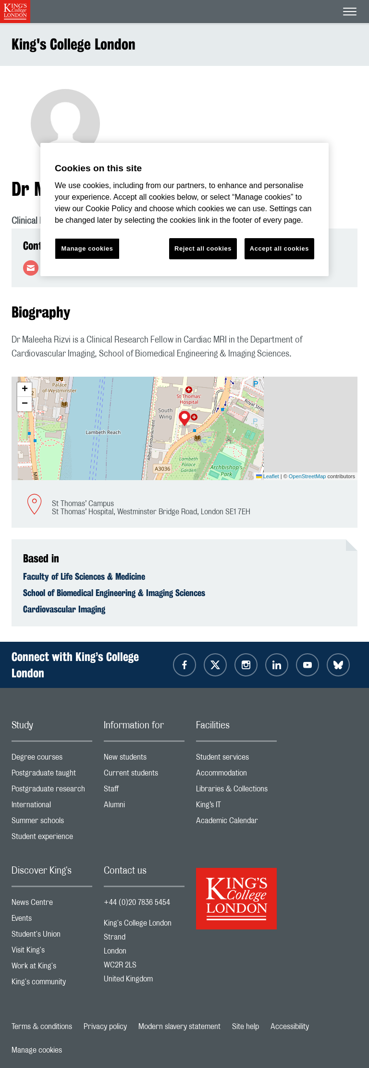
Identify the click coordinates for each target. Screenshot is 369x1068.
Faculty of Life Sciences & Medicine (84, 576)
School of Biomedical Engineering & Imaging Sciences (114, 592)
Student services (236, 759)
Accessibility (290, 1026)
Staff (144, 791)
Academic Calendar (236, 823)
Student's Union (52, 936)
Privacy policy (105, 1026)
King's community (52, 984)
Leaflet (267, 476)
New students (144, 759)
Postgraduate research (52, 791)
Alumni (144, 807)
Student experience (52, 839)
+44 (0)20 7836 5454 (137, 902)
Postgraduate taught (52, 775)
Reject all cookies (203, 248)
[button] (184, 419)
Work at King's (52, 968)
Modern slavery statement (179, 1026)
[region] (184, 209)
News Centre (52, 905)
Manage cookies (37, 1050)
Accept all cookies (279, 248)
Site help (245, 1026)
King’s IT (236, 807)
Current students (144, 775)
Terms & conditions (42, 1026)
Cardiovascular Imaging (64, 609)
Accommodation (236, 775)
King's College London (73, 44)
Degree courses (52, 759)
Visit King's (52, 952)
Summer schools (52, 823)
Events (52, 921)
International (52, 807)
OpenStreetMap (307, 476)
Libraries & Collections (236, 791)
